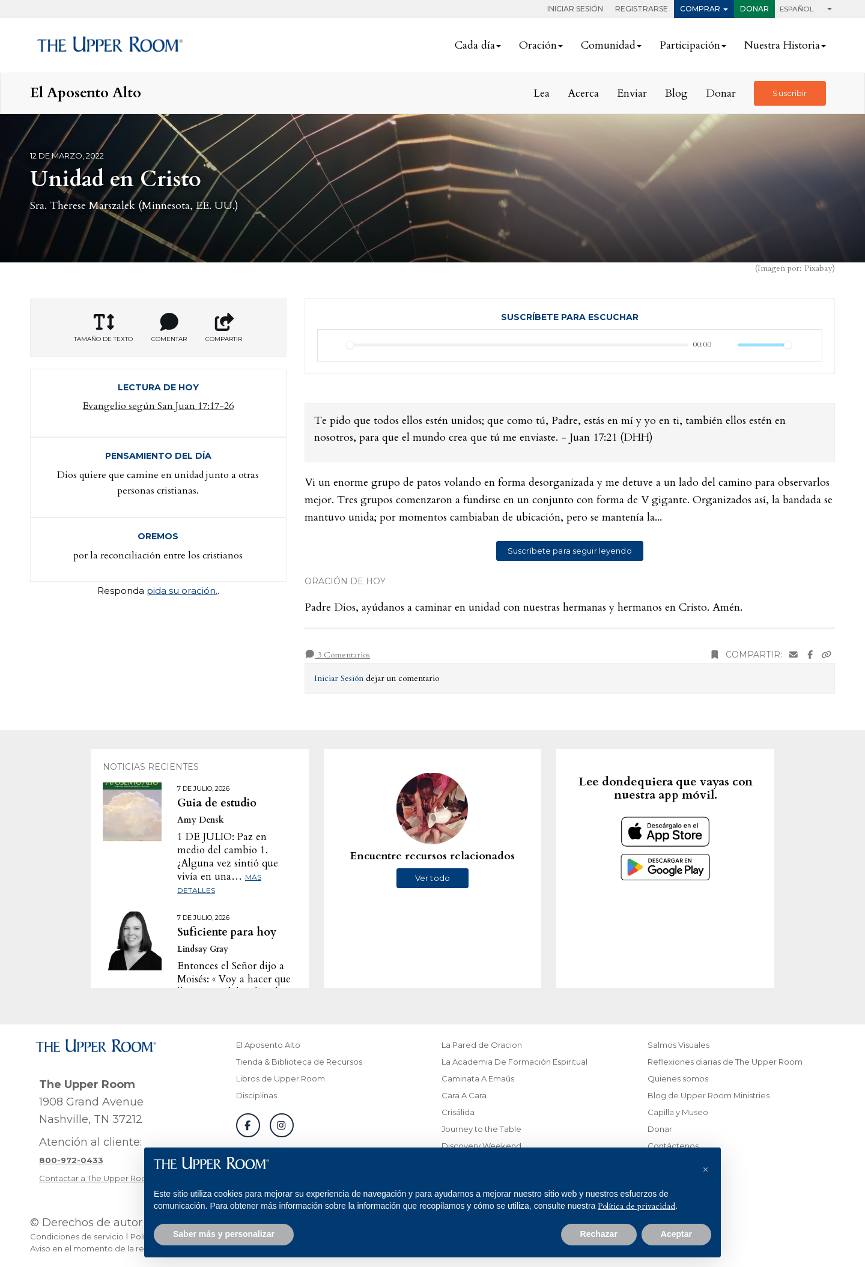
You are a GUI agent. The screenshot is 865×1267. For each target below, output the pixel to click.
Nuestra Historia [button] (782, 45)
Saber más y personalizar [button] (224, 1234)
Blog (676, 93)
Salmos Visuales (678, 1045)
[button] (705, 1166)
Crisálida (458, 1112)
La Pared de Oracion (482, 1045)
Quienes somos (678, 1078)
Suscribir (789, 93)
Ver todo (432, 878)
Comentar (169, 328)
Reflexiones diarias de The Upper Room (725, 1061)
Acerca (583, 93)
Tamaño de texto (103, 328)
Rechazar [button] (599, 1234)
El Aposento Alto (268, 1045)
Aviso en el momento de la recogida (101, 1248)
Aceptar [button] (676, 1234)
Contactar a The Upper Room (96, 1178)
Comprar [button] (700, 8)
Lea (541, 93)
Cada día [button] (475, 45)
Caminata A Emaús (478, 1078)
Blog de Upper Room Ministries (708, 1095)
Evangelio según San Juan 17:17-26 (158, 406)
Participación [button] (690, 45)
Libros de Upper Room (280, 1078)
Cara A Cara (464, 1095)
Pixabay (818, 268)
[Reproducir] (333, 345)
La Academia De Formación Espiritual (514, 1061)
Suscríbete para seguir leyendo (570, 550)
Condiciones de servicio (77, 1236)
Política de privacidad (636, 1206)
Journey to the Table (481, 1129)
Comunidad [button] (608, 45)
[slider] (517, 345)
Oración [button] (538, 45)
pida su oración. (182, 590)
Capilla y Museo (678, 1112)
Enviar (632, 93)
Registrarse (641, 8)
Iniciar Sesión (575, 8)
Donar (754, 8)
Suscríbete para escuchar (570, 317)
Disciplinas (256, 1095)
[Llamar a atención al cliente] (71, 1160)
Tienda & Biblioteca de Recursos (299, 1061)
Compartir (223, 328)
